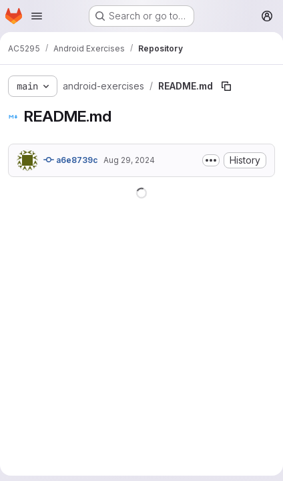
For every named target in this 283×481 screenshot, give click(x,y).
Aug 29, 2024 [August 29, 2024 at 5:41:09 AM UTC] (129, 160)
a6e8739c (70, 159)
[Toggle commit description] (211, 160)
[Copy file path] (226, 86)
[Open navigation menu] (36, 16)
